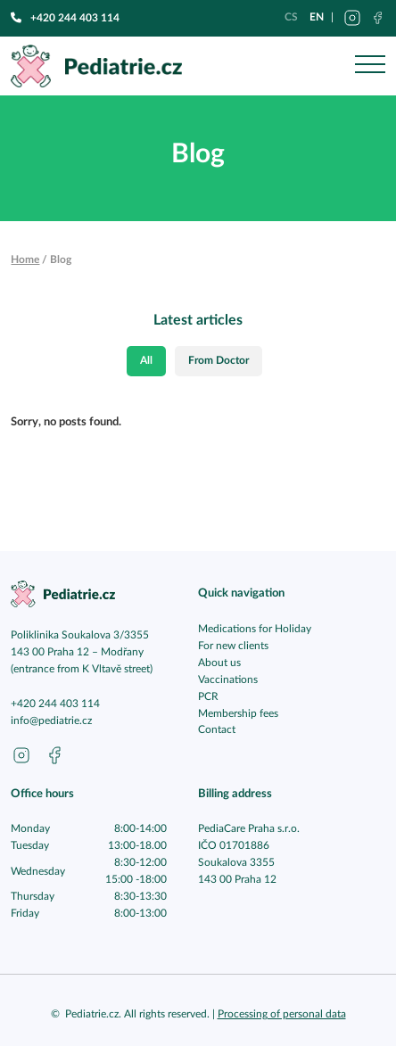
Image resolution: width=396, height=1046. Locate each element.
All (146, 361)
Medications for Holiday (254, 629)
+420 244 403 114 (65, 17)
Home (25, 259)
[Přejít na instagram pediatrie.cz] (352, 18)
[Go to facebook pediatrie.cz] (54, 755)
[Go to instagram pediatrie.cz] (21, 755)
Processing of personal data (282, 1014)
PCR (208, 697)
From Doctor (218, 361)
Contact (216, 730)
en (316, 17)
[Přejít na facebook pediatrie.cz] (377, 18)
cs (291, 17)
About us (219, 663)
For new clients (233, 646)
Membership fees (238, 714)
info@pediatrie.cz (51, 721)
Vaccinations (228, 680)
